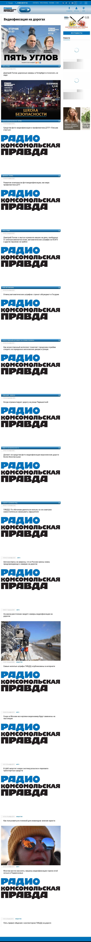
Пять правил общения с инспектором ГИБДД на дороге (27, 923)
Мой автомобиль (8, 287)
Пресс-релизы (44, 3)
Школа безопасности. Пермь (12, 121)
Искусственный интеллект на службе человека (18, 340)
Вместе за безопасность (10, 448)
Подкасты (69, 11)
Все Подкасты (76, 33)
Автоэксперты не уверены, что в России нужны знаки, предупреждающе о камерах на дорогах (26, 563)
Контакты (36, 3)
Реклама (51, 3)
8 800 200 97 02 (22, 3)
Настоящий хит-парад (76, 22)
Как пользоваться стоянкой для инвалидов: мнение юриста (29, 821)
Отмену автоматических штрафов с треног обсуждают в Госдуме (31, 294)
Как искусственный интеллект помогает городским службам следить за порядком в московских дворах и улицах (29, 348)
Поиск (81, 3)
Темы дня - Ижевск (8, 395)
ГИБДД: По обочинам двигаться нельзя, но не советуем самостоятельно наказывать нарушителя (27, 511)
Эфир (83, 11)
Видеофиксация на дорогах (24, 19)
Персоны (76, 11)
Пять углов (6, 66)
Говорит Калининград (9, 502)
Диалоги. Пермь (7, 175)
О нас (57, 3)
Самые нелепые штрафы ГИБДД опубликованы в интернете (29, 666)
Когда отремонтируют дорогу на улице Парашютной (25, 402)
